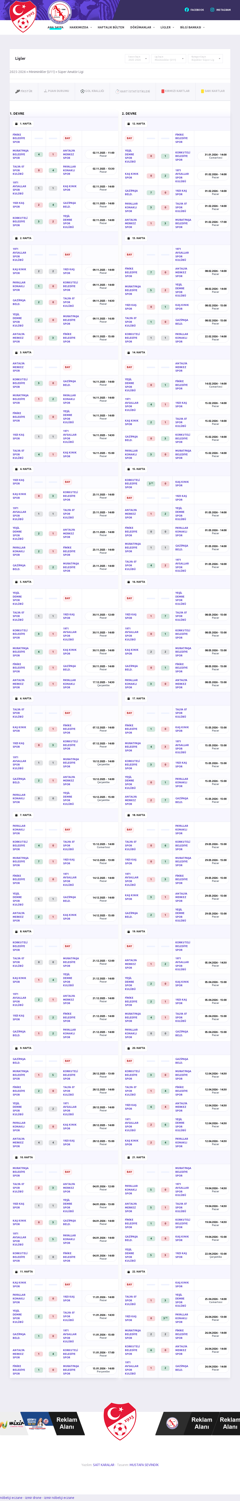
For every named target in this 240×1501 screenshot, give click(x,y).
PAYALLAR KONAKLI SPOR (69, 170)
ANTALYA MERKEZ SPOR (69, 154)
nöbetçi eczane (11, 1498)
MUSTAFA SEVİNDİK (144, 1465)
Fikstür (23, 91)
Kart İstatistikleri (133, 91)
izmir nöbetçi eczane (59, 1498)
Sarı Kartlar (213, 90)
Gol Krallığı (92, 90)
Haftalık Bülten (111, 27)
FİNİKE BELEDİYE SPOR (19, 138)
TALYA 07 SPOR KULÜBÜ (18, 170)
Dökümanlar (140, 27)
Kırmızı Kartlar (175, 90)
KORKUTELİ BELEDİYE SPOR (20, 222)
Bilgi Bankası (190, 27)
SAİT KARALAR (103, 1465)
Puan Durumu (56, 90)
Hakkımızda (79, 27)
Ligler (166, 27)
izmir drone (33, 1498)
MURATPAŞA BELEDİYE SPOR (21, 154)
